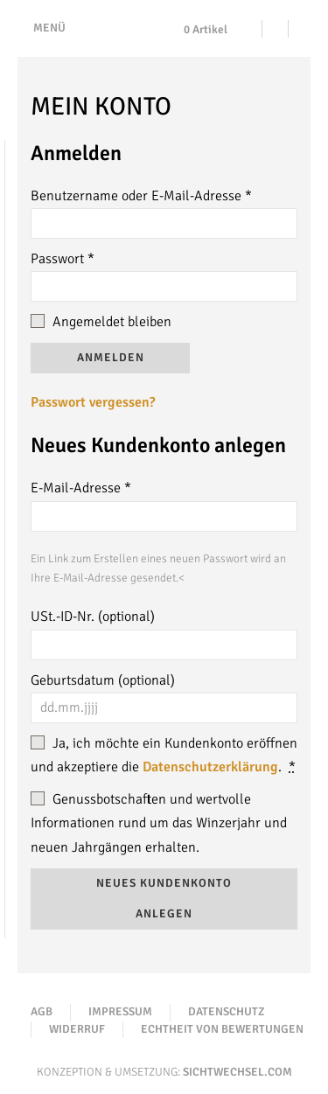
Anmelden (110, 358)
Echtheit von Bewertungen (222, 1029)
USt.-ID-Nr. (93, 616)
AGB (41, 1012)
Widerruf (77, 1029)
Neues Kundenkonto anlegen (164, 898)
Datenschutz (226, 1012)
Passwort (62, 259)
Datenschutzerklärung (210, 767)
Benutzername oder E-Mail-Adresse (141, 196)
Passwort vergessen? (93, 402)
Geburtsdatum (103, 680)
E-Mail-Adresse (81, 488)
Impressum (120, 1012)
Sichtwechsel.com (237, 1072)
